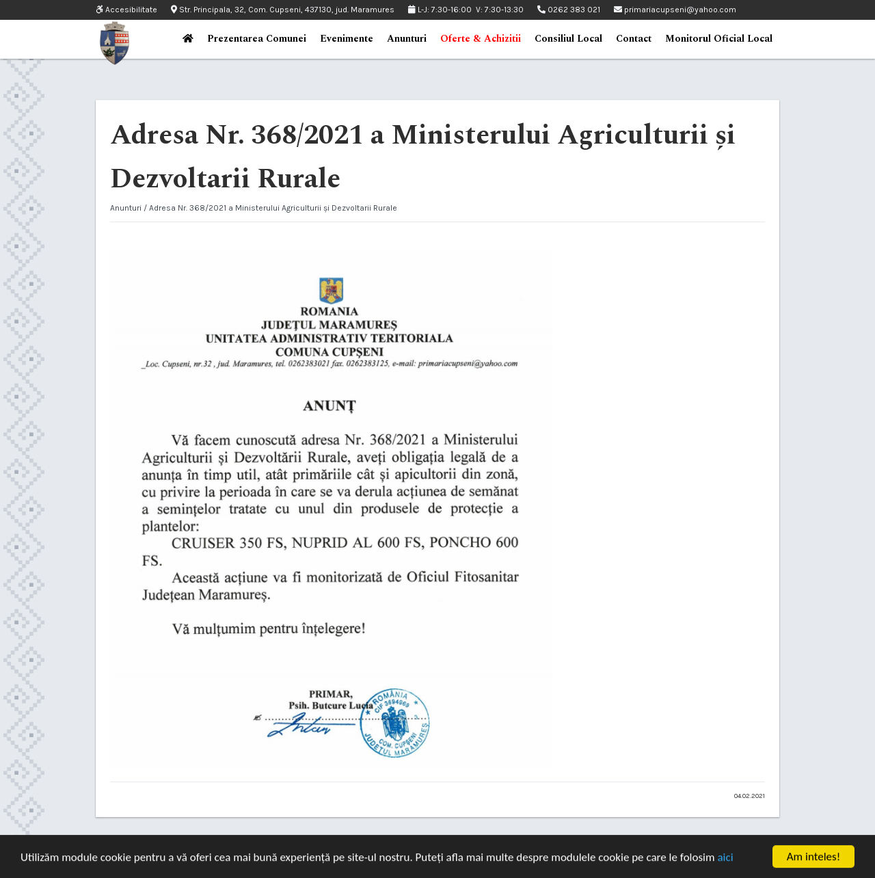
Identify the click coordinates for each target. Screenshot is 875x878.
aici (725, 862)
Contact (633, 38)
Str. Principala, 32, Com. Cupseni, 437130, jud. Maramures (282, 9)
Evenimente (346, 38)
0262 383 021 (568, 9)
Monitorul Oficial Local (718, 38)
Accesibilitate (126, 9)
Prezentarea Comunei (256, 38)
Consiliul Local (568, 38)
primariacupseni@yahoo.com (675, 9)
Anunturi (407, 38)
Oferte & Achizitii (480, 38)
